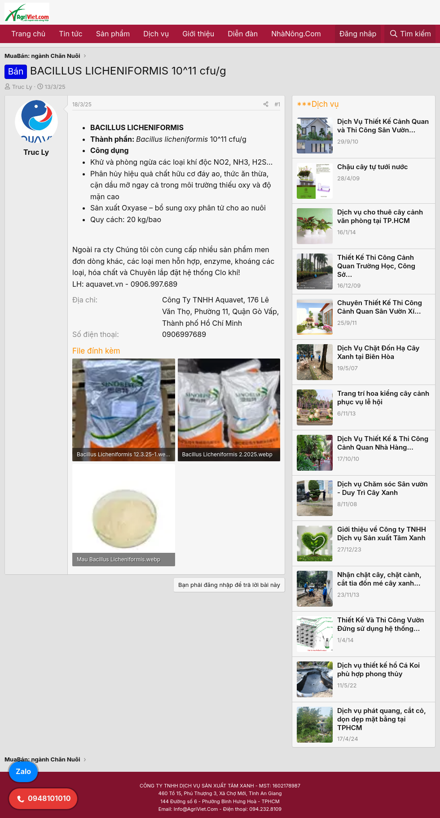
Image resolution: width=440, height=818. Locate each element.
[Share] (266, 104)
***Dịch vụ (318, 104)
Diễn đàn (243, 33)
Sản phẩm (113, 33)
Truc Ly (22, 86)
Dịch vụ (156, 33)
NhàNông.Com (296, 33)
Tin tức (70, 33)
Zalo (23, 771)
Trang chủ (28, 33)
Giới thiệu (198, 33)
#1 (277, 104)
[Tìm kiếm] (410, 34)
